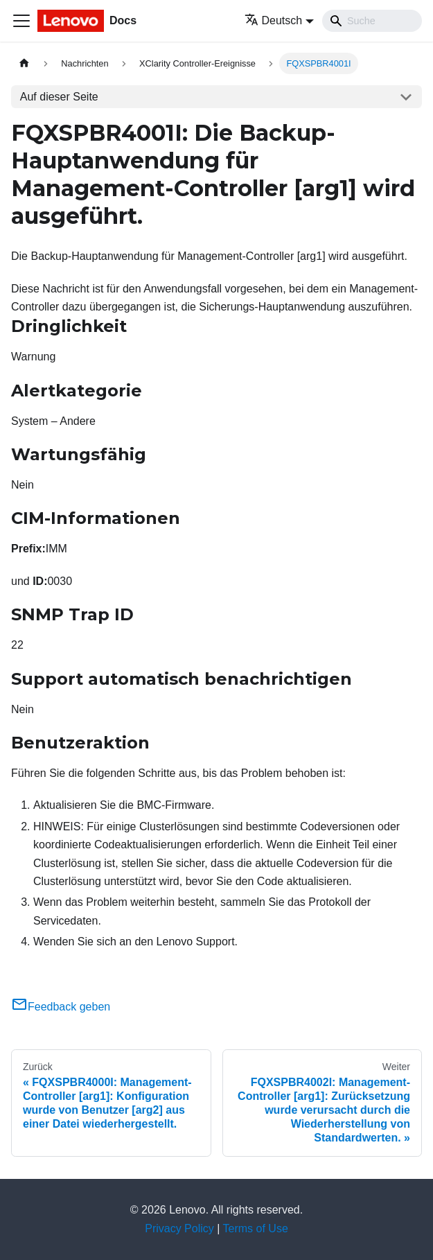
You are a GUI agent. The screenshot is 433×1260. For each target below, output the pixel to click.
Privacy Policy (179, 1228)
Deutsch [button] (274, 20)
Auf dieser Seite (59, 97)
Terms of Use (255, 1228)
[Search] (372, 21)
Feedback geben (60, 1007)
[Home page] (24, 63)
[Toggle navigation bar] (21, 20)
